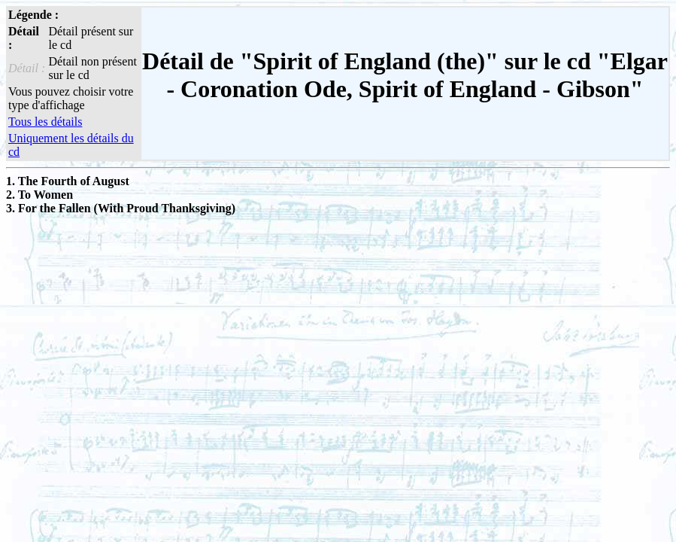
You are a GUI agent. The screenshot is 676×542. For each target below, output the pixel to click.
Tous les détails (45, 121)
